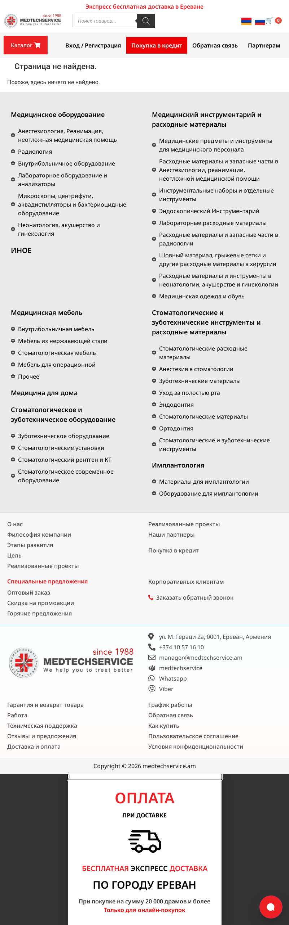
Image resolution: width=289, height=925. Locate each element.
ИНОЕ (21, 250)
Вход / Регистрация (93, 45)
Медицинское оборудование (58, 114)
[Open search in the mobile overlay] (113, 21)
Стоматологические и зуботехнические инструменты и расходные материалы (206, 322)
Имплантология (178, 465)
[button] (145, 777)
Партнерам (264, 45)
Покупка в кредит (156, 45)
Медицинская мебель (46, 312)
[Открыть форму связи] (271, 907)
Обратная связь (215, 45)
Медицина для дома (44, 392)
